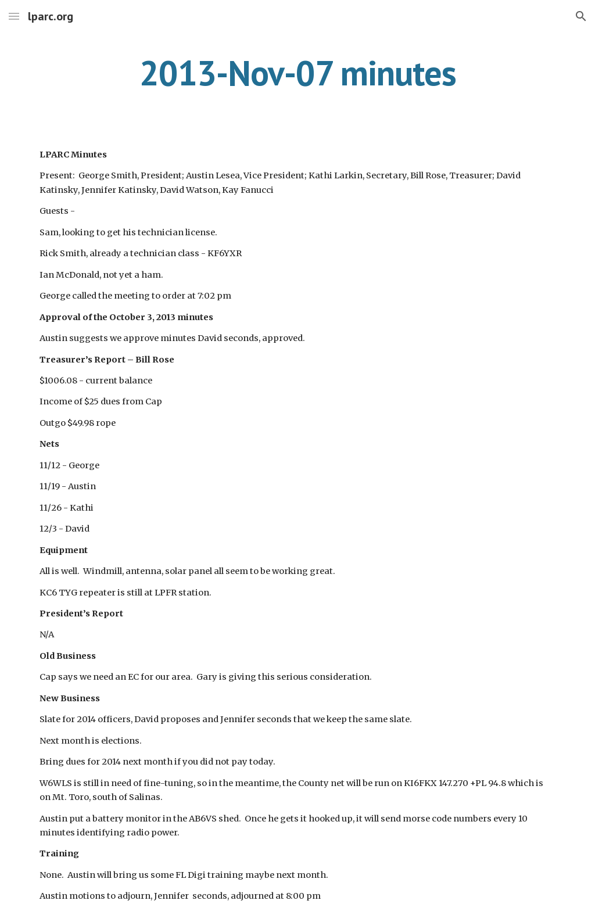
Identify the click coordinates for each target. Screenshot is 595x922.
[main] (298, 72)
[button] (14, 16)
